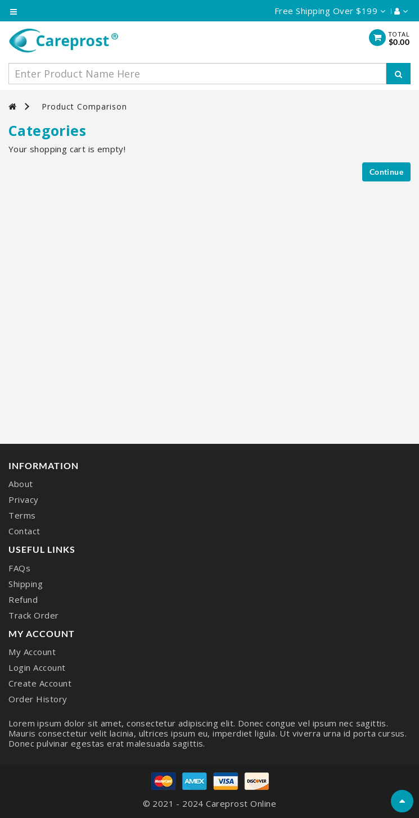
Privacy (23, 499)
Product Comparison (84, 106)
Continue (386, 171)
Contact (24, 531)
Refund (23, 599)
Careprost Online (241, 803)
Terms (22, 515)
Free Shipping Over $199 (330, 10)
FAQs (19, 568)
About (20, 483)
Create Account (39, 683)
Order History (37, 699)
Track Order (33, 615)
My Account (32, 651)
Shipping (25, 583)
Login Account (37, 667)
